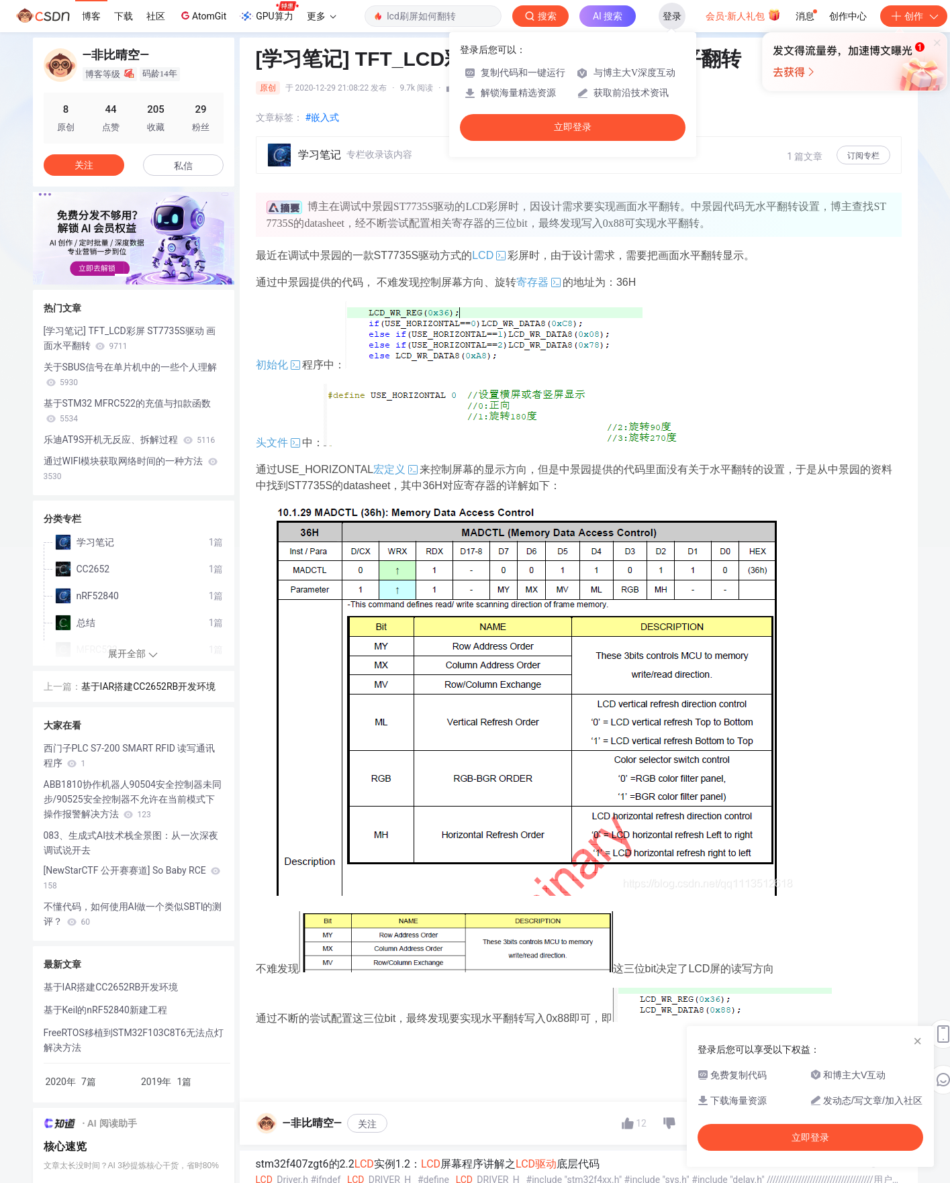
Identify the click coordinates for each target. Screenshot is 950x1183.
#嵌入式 (322, 117)
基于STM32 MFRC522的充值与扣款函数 (127, 410)
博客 (91, 16)
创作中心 (848, 16)
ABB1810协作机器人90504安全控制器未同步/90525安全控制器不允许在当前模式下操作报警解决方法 (133, 799)
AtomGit (202, 15)
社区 (155, 16)
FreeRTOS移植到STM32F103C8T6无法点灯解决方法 (134, 1040)
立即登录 (572, 127)
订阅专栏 (863, 155)
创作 (913, 16)
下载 (123, 16)
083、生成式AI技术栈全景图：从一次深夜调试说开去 (131, 843)
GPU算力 (269, 12)
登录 (672, 16)
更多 (321, 16)
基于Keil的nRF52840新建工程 (105, 1010)
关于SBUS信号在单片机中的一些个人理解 (130, 374)
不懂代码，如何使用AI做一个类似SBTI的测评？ (133, 914)
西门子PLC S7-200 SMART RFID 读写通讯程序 (130, 755)
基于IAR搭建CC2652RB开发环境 (148, 686)
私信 (183, 165)
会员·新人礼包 (743, 14)
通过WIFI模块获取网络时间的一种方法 (131, 468)
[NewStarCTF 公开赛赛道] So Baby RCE (132, 877)
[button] (123, 275)
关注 (367, 1124)
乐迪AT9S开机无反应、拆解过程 (130, 439)
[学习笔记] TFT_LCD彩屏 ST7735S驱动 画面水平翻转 (130, 338)
